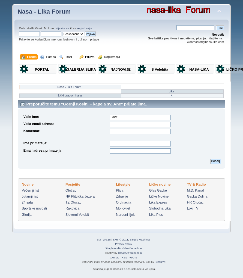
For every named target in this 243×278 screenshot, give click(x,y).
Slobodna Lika (160, 208)
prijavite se (62, 28)
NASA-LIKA (199, 69)
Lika (171, 91)
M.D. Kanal (195, 190)
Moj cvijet (123, 208)
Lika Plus (156, 215)
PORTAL (42, 69)
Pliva (119, 190)
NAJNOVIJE (120, 69)
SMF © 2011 (120, 239)
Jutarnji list (30, 196)
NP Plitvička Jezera (80, 196)
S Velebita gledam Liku (159, 70)
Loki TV (193, 208)
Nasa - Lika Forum (44, 11)
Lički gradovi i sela (70, 95)
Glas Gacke (158, 190)
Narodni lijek (125, 215)
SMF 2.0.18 (104, 239)
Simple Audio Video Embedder (123, 248)
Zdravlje (122, 196)
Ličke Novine (159, 196)
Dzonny (160, 261)
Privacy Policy (123, 243)
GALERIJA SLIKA (81, 69)
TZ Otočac (73, 202)
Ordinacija (123, 202)
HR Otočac (195, 202)
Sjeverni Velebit (77, 215)
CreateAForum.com (130, 252)
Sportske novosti (34, 208)
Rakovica (72, 208)
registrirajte (84, 28)
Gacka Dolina (197, 196)
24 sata (27, 202)
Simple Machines (140, 239)
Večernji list (30, 190)
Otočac (70, 190)
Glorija (27, 215)
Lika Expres (158, 202)
